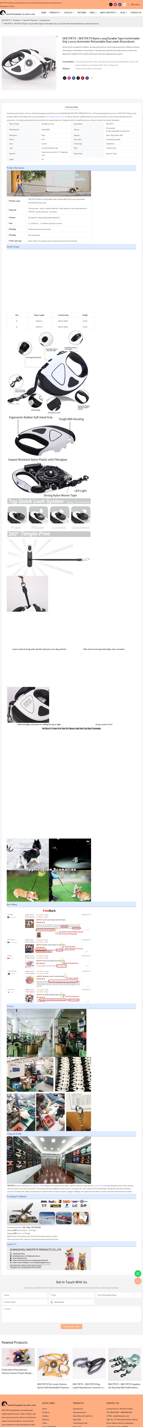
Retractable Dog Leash (55, 117)
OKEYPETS (6, 20)
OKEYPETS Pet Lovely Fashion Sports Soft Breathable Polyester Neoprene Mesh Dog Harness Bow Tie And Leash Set (53, 1386)
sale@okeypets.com (121, 1416)
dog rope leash (99, 1186)
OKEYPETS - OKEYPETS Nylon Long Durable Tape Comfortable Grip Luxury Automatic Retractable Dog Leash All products (51, 23)
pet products (34, 1186)
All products (45, 20)
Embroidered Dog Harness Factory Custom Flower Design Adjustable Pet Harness (17, 1371)
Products (16, 20)
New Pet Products (30, 20)
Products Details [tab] (71, 107)
